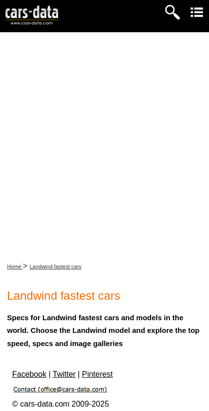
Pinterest (97, 374)
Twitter (64, 374)
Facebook (29, 374)
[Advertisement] (104, 142)
